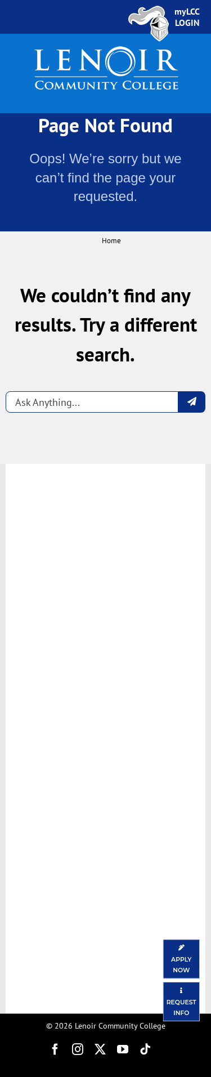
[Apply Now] (181, 958)
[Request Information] (181, 1001)
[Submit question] (191, 402)
